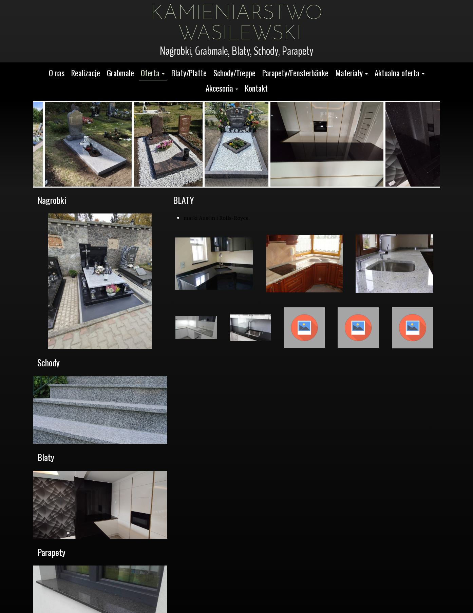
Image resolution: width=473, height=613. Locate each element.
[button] (153, 73)
